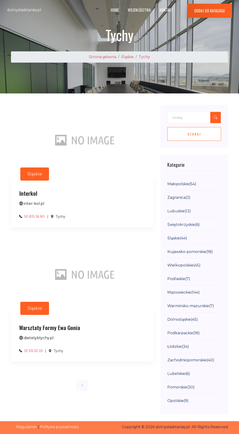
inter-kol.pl (31, 203)
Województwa (139, 10)
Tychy (144, 57)
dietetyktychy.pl (36, 338)
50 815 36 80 (34, 216)
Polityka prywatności (59, 427)
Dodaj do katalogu (209, 11)
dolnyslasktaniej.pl (24, 10)
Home (115, 10)
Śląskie (127, 57)
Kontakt (166, 10)
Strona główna (102, 57)
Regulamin (26, 427)
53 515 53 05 (33, 351)
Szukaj (194, 134)
